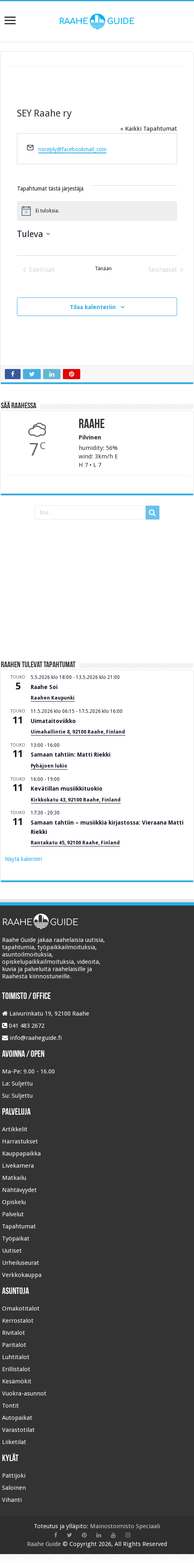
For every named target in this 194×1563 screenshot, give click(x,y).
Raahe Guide (44, 1544)
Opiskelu (14, 1202)
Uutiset (12, 1250)
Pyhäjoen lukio (49, 766)
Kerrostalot (17, 1320)
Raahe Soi (44, 687)
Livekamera (18, 1165)
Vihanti (12, 1500)
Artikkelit (14, 1129)
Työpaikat (15, 1238)
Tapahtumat (19, 1226)
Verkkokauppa (22, 1275)
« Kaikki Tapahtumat (148, 128)
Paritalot (14, 1345)
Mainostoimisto (112, 1526)
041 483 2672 (26, 1025)
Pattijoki (13, 1475)
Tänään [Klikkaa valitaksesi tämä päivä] (103, 268)
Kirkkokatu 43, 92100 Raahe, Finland (76, 800)
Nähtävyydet (19, 1190)
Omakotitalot (21, 1308)
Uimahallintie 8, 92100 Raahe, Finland (78, 732)
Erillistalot (16, 1369)
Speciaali (148, 1526)
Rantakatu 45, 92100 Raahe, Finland (75, 843)
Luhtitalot (15, 1357)
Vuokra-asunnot (24, 1393)
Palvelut (13, 1214)
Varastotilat (18, 1430)
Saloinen (14, 1487)
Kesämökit (16, 1381)
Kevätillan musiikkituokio (66, 788)
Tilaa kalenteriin (93, 307)
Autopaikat (17, 1417)
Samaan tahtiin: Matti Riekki (71, 754)
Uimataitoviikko (53, 721)
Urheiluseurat (20, 1262)
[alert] (97, 211)
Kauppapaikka (21, 1153)
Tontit (10, 1405)
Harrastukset (20, 1141)
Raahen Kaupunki (53, 698)
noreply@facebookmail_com (72, 149)
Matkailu (14, 1177)
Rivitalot (13, 1332)
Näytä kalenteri (23, 859)
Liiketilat (14, 1442)
